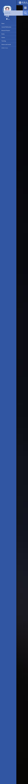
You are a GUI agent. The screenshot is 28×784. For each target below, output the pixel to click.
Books (3, 34)
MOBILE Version (4, 47)
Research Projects (5, 30)
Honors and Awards (6, 44)
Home (2, 23)
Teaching (3, 41)
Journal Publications (6, 27)
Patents (3, 37)
